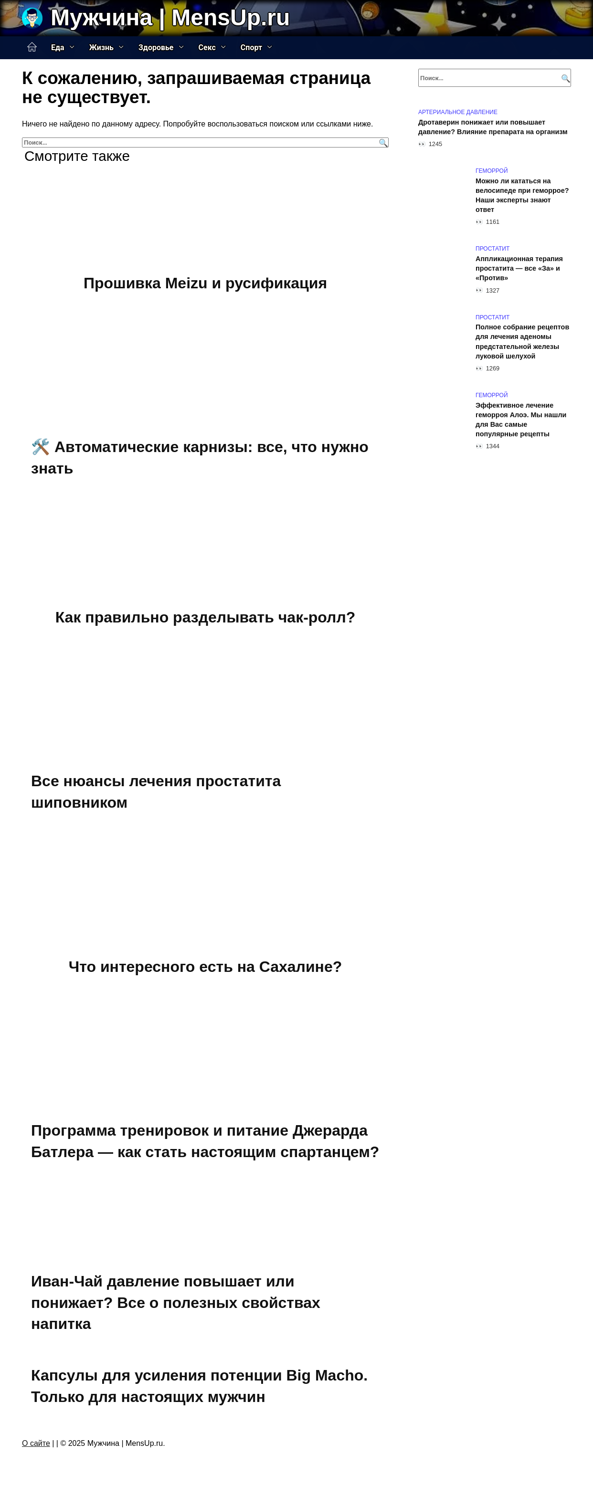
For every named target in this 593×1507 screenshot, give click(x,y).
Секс (207, 47)
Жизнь (101, 47)
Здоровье (156, 47)
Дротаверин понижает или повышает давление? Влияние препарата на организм (493, 127)
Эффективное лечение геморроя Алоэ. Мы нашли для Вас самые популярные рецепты (521, 419)
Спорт (251, 47)
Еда (57, 47)
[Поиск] (382, 142)
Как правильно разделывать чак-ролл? (205, 617)
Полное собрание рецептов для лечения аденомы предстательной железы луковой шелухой (522, 342)
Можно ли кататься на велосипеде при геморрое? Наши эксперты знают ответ (522, 195)
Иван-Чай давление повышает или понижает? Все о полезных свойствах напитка (175, 1303)
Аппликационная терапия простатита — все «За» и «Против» (519, 268)
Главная (32, 47)
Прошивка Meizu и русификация (205, 283)
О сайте (36, 1443)
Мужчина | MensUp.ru (170, 17)
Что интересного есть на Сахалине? (205, 966)
